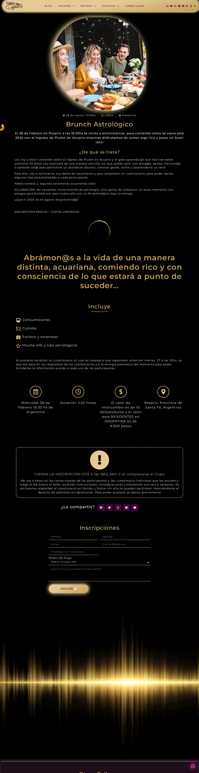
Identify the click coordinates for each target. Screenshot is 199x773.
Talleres (66, 5)
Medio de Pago (60, 558)
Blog (48, 6)
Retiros (88, 5)
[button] (101, 507)
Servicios (110, 5)
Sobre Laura (134, 6)
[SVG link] (14, 6)
